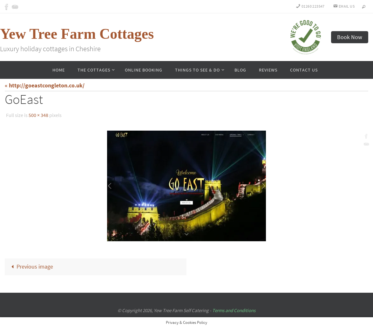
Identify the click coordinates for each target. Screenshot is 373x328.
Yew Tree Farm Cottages (77, 34)
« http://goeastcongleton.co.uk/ (45, 85)
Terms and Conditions (233, 310)
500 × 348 (38, 115)
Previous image (30, 266)
